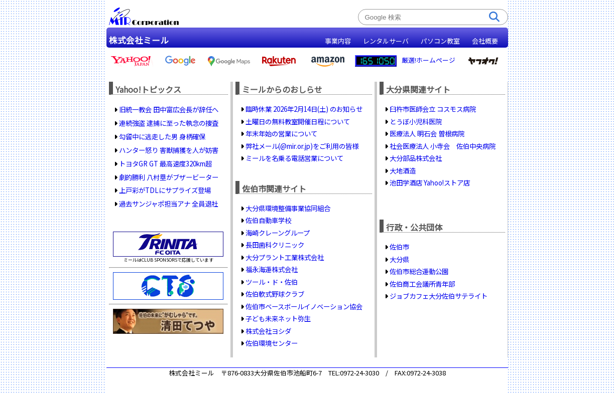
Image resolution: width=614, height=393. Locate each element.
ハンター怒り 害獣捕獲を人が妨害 (168, 150)
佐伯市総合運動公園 (419, 271)
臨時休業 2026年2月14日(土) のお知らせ (303, 109)
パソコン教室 (440, 41)
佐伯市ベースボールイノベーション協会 (303, 306)
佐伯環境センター (271, 343)
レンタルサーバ (386, 41)
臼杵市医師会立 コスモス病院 (433, 109)
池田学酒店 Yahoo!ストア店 (430, 182)
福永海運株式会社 (271, 269)
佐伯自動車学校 (268, 220)
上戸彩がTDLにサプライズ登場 (165, 190)
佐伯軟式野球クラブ (274, 294)
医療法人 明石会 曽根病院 (427, 133)
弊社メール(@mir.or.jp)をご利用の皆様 (301, 146)
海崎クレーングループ (277, 233)
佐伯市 (399, 247)
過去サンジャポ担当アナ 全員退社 (168, 204)
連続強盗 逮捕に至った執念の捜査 (168, 123)
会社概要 (485, 41)
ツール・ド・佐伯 (271, 282)
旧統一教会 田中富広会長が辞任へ (168, 109)
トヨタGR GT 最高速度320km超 (165, 163)
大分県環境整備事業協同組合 (287, 208)
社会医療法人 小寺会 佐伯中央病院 (443, 146)
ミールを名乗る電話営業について (294, 158)
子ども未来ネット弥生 (278, 318)
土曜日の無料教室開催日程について (297, 121)
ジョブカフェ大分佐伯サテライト (438, 296)
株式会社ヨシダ (268, 331)
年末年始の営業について (281, 133)
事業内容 (338, 41)
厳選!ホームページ (428, 60)
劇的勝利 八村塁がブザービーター (168, 177)
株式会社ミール (139, 40)
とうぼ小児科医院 (416, 121)
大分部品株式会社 (416, 158)
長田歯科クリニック (274, 245)
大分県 (399, 259)
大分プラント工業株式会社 (284, 257)
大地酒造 (403, 170)
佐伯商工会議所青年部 (422, 284)
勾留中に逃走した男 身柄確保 (162, 136)
